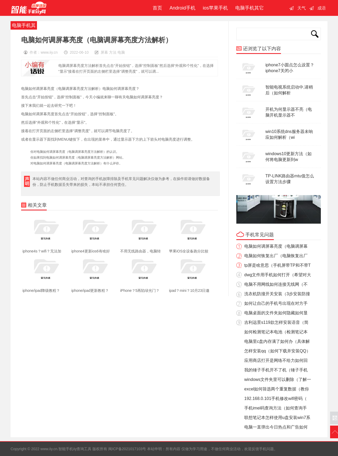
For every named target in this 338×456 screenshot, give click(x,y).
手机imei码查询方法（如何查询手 (275, 408)
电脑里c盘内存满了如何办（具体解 (277, 341)
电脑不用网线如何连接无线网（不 (276, 284)
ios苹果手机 (215, 8)
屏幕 (104, 52)
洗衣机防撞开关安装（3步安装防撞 (277, 294)
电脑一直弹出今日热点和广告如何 (276, 427)
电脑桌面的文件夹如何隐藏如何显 (276, 313)
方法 (112, 52)
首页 (156, 8)
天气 (301, 8)
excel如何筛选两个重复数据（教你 (276, 389)
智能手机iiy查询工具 (29, 8)
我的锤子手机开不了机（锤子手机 (276, 370)
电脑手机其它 (249, 8)
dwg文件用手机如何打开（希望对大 (277, 275)
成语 (321, 8)
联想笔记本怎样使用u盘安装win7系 (277, 417)
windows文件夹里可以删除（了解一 (277, 379)
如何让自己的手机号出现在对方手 (276, 303)
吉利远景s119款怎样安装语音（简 (276, 322)
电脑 (121, 52)
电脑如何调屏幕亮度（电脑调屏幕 (276, 246)
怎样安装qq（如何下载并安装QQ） (277, 351)
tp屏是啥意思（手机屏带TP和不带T (277, 265)
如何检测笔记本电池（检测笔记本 (276, 332)
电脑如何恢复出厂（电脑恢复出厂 (276, 256)
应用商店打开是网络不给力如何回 (276, 360)
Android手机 (182, 8)
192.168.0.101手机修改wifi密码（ (275, 398)
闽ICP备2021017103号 (127, 449)
